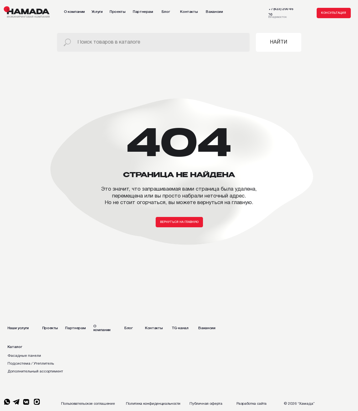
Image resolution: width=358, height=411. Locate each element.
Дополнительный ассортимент (35, 371)
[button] (333, 13)
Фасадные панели (24, 355)
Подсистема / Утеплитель (31, 363)
